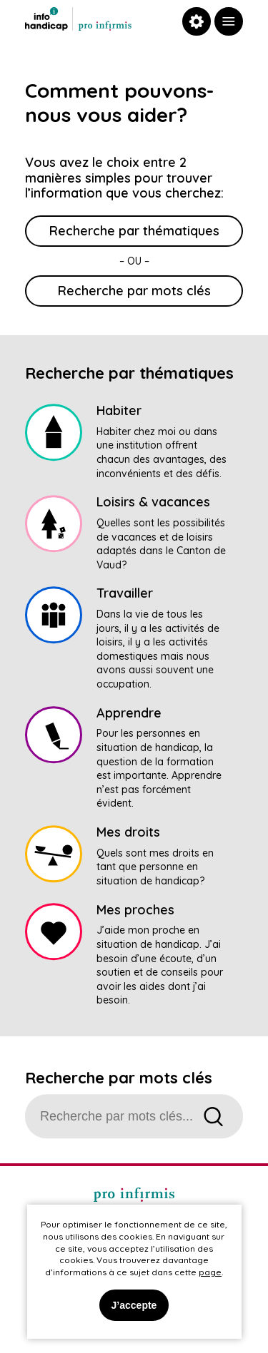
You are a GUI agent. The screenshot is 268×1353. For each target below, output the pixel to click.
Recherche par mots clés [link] (134, 290)
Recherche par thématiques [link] (134, 231)
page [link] (210, 1272)
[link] (228, 21)
